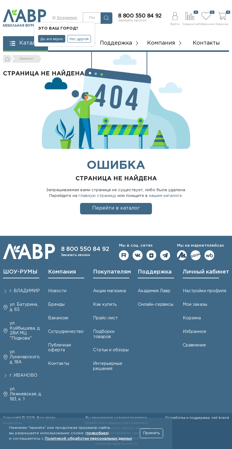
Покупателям (112, 272)
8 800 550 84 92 (140, 16)
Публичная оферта (59, 347)
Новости (57, 291)
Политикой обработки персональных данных (88, 438)
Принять (151, 433)
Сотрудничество (66, 332)
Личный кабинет (206, 272)
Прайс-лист (105, 318)
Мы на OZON (196, 255)
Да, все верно (51, 38)
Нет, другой (79, 38)
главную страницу (97, 196)
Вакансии (58, 318)
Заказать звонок (132, 20)
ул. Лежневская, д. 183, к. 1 (26, 394)
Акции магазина (109, 291)
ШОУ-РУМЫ (20, 272)
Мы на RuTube (124, 255)
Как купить (105, 304)
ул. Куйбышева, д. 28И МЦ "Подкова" (25, 330)
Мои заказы (195, 304)
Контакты (206, 43)
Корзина (192, 318)
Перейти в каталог (116, 208)
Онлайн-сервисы (155, 304)
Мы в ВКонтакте (138, 255)
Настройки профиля (204, 291)
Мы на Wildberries (209, 255)
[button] (175, 18)
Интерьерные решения (107, 366)
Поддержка (155, 272)
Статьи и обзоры (111, 350)
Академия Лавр (154, 291)
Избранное (194, 332)
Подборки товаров (103, 334)
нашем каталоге (165, 196)
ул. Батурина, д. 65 (24, 307)
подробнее (97, 433)
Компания (62, 272)
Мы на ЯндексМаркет (182, 255)
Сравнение (194, 345)
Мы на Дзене (151, 255)
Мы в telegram (165, 255)
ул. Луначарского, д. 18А (25, 357)
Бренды (56, 304)
